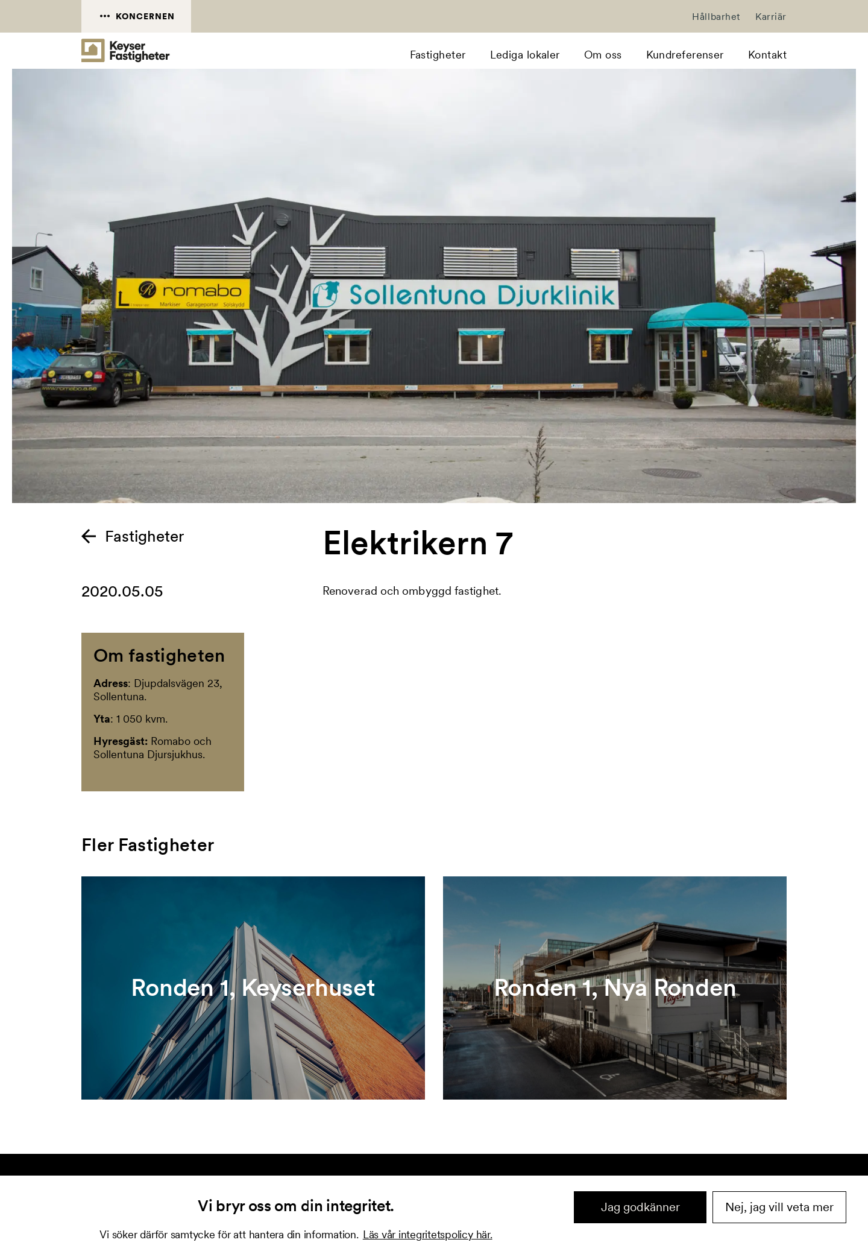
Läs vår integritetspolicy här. (427, 1234)
